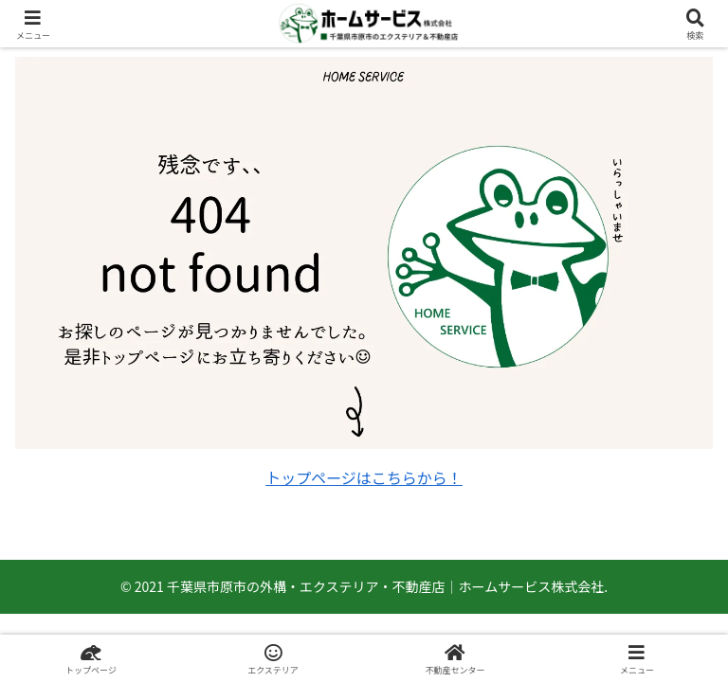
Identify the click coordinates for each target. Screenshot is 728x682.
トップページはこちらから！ (364, 477)
